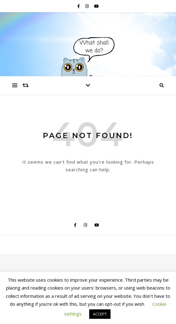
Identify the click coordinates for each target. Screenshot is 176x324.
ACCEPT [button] (100, 314)
